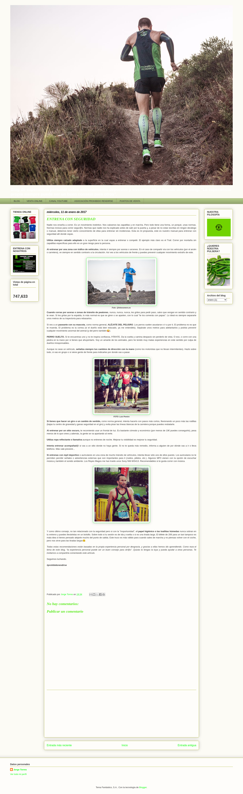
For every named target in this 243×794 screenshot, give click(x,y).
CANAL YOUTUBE (58, 201)
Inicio (125, 745)
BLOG (17, 201)
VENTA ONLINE (35, 201)
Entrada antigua (187, 745)
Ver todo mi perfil (18, 774)
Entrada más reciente (59, 745)
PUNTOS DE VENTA (130, 201)
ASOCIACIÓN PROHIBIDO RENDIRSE (93, 201)
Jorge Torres (20, 769)
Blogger (143, 787)
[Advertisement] (121, 714)
